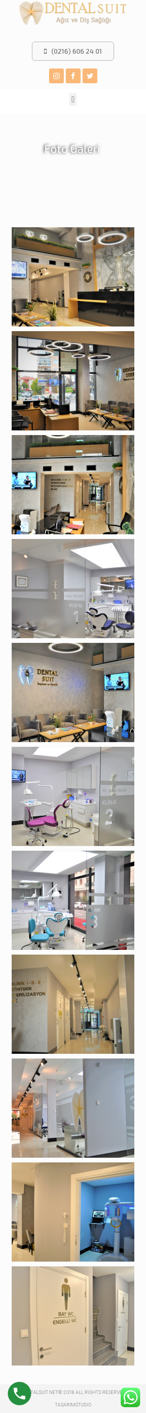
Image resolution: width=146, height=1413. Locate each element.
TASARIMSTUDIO (73, 1405)
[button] (73, 51)
